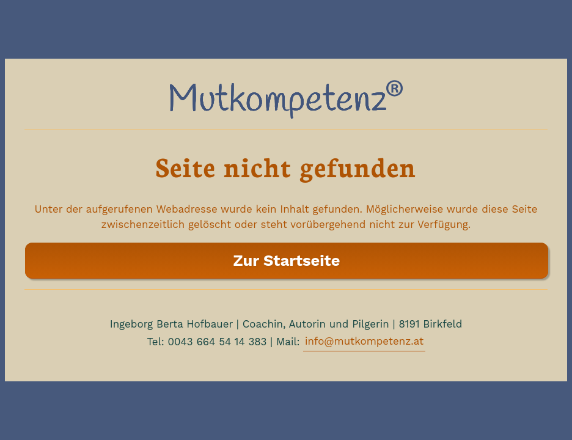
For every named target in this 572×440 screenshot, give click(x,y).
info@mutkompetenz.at (364, 341)
